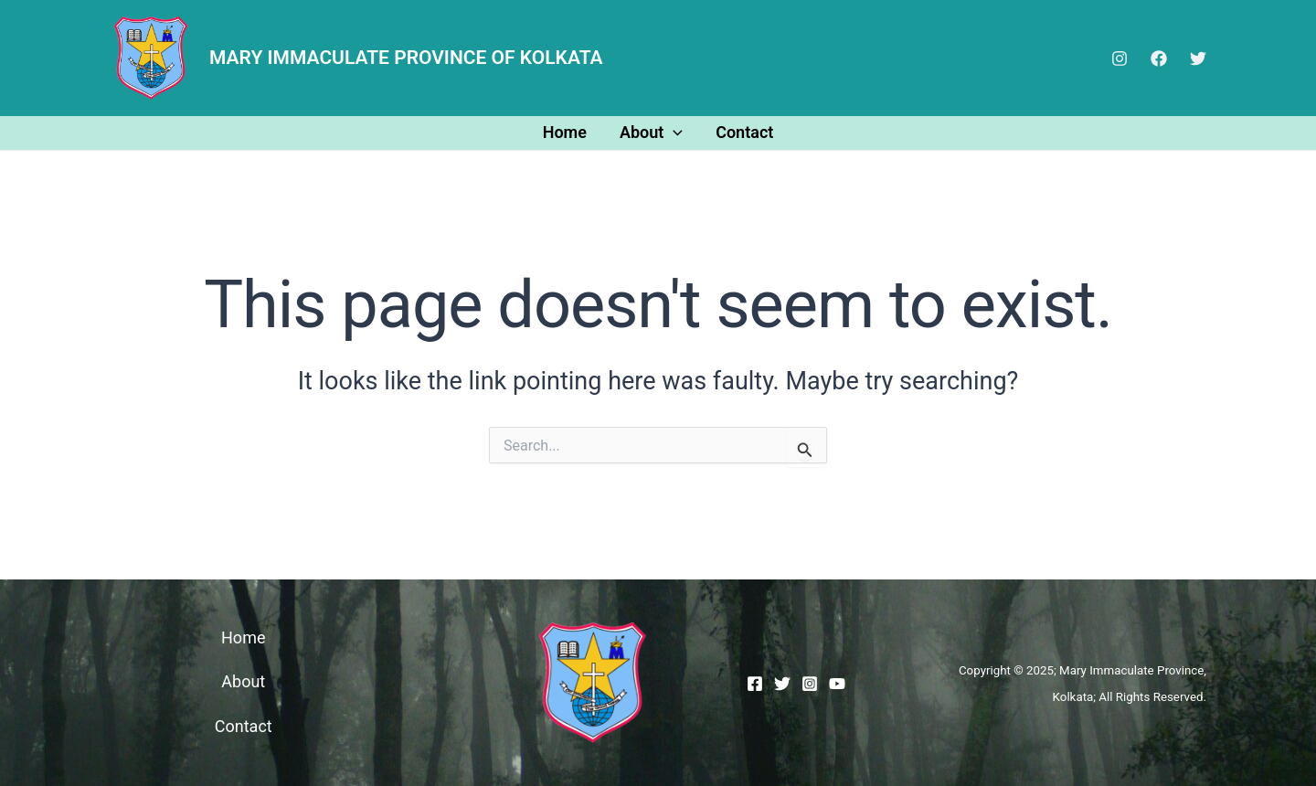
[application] (673, 132)
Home (565, 132)
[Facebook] (1159, 58)
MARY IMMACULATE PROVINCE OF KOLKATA (406, 58)
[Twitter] (1198, 58)
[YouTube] (837, 683)
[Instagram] (1119, 58)
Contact (744, 132)
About (651, 132)
